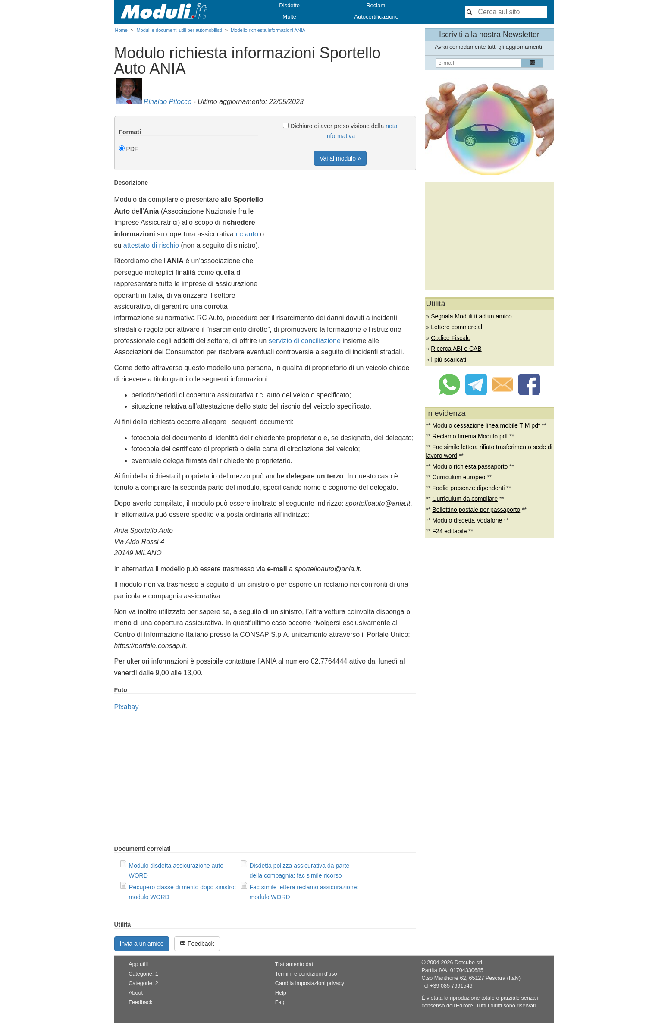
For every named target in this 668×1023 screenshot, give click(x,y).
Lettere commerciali (457, 327)
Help (280, 993)
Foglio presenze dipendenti (468, 488)
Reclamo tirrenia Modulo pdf (470, 436)
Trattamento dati (294, 964)
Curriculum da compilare (465, 498)
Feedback (197, 943)
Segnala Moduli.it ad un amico (471, 316)
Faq (280, 1002)
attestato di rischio (151, 245)
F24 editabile (449, 531)
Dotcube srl (468, 963)
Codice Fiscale (450, 337)
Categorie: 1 (143, 974)
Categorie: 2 (143, 983)
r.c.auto (246, 234)
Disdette (289, 5)
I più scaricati (448, 359)
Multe (289, 16)
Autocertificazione (376, 16)
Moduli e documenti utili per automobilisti (179, 30)
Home (121, 30)
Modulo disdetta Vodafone (467, 520)
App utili (138, 964)
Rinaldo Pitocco (167, 101)
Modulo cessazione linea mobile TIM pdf (486, 425)
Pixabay (126, 707)
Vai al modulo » (340, 158)
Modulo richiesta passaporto (470, 466)
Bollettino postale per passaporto (476, 509)
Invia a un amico (142, 943)
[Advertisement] (343, 239)
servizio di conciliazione (305, 340)
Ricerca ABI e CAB (456, 348)
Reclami (376, 5)
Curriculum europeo (458, 477)
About (136, 993)
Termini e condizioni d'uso (306, 974)
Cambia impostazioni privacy (309, 983)
